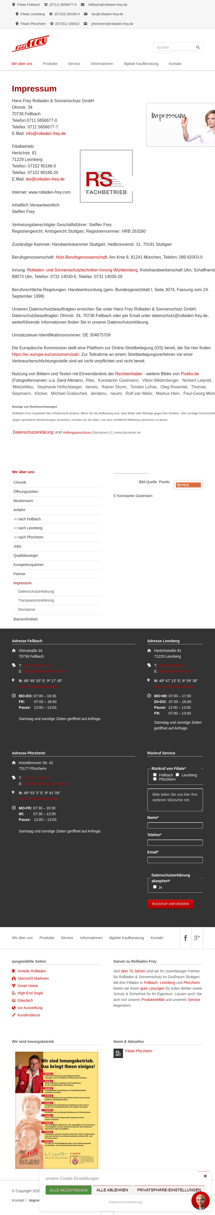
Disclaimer (26, 609)
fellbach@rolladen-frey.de (108, 5)
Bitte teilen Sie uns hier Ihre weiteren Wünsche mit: (175, 799)
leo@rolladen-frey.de (107, 14)
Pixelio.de (190, 374)
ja (160, 887)
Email (156, 851)
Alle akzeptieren (68, 1190)
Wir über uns (23, 472)
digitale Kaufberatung (126, 938)
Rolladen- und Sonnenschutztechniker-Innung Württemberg (82, 270)
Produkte (47, 938)
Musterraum (23, 501)
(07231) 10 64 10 (37, 778)
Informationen (91, 938)
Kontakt (157, 938)
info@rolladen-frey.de (46, 133)
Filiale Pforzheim (138, 1051)
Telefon (156, 834)
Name (156, 817)
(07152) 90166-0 (171, 665)
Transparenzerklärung (36, 600)
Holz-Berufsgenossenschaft (81, 257)
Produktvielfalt (152, 1000)
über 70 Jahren (134, 971)
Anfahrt (19, 510)
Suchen (198, 48)
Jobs (18, 546)
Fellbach (166, 775)
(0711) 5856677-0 (37, 665)
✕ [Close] (205, 1176)
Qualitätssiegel (26, 555)
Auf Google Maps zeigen (39, 686)
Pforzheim (167, 779)
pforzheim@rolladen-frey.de (112, 24)
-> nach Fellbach (27, 519)
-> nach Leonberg (28, 528)
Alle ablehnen (112, 1190)
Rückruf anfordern (170, 904)
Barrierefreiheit (26, 619)
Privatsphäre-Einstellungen (169, 1190)
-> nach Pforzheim (29, 537)
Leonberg (189, 775)
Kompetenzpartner (29, 565)
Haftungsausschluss (77, 432)
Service (67, 938)
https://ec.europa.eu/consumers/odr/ (45, 354)
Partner (20, 574)
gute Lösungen (153, 988)
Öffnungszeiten (26, 491)
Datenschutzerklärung (125, 1202)
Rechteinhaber (128, 374)
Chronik (20, 482)
